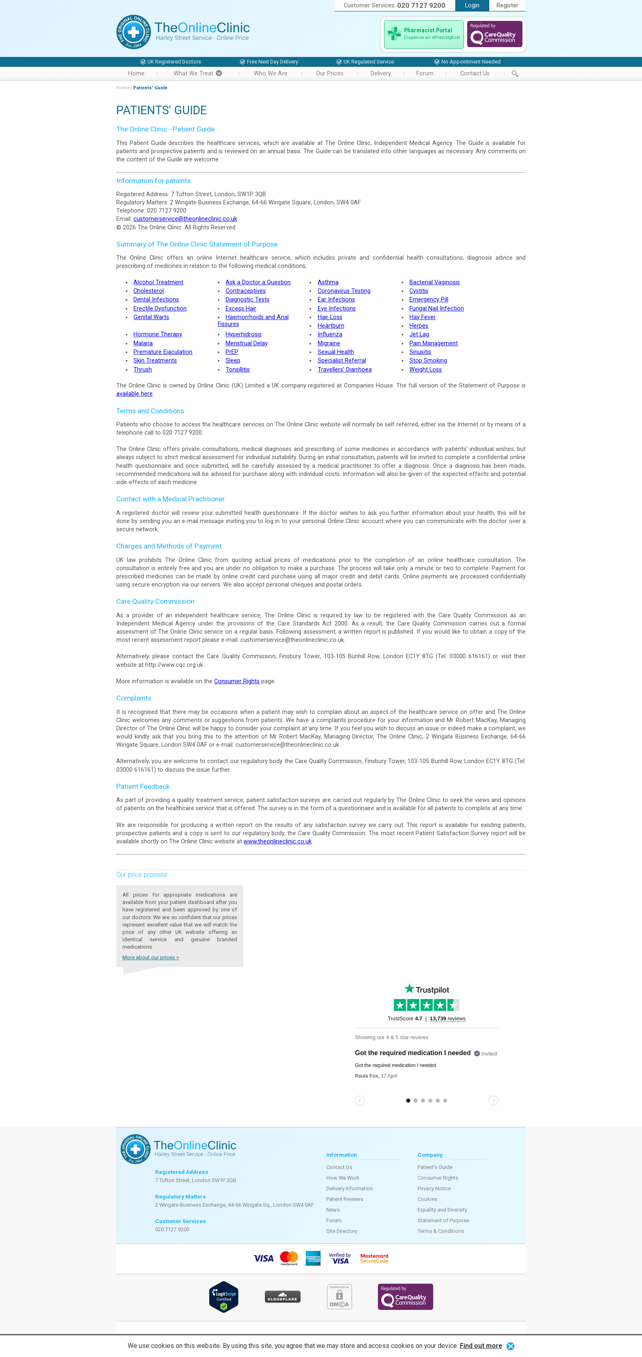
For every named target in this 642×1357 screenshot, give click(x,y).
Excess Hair (241, 308)
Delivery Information (349, 1188)
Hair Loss (330, 317)
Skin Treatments (155, 360)
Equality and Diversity (442, 1210)
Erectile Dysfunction (160, 308)
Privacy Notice (434, 1188)
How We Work (342, 1178)
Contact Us (475, 73)
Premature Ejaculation (162, 352)
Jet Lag (419, 334)
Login (472, 5)
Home (136, 73)
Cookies (427, 1199)
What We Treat (198, 73)
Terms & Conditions (441, 1231)
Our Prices (330, 73)
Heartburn (331, 325)
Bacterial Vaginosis (434, 282)
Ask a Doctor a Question (258, 282)
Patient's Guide (435, 1167)
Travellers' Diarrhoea (345, 369)
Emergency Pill (428, 299)
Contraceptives (246, 291)
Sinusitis (420, 352)
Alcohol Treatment (158, 282)
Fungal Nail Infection (436, 308)
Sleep (233, 360)
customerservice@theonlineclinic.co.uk (185, 218)
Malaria (143, 343)
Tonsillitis (238, 369)
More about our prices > (150, 957)
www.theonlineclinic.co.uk (278, 841)
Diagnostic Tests (247, 299)
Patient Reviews (344, 1199)
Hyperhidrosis (244, 334)
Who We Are (270, 73)
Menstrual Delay (247, 343)
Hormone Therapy (157, 334)
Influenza (330, 334)
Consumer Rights (237, 681)
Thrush (142, 369)
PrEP (232, 352)
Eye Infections (337, 308)
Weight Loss (425, 369)
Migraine (329, 343)
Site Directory (341, 1231)
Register (507, 5)
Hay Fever (422, 317)
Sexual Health (336, 352)
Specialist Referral (342, 360)
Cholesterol (148, 291)
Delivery (381, 73)
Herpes (418, 325)
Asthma (328, 282)
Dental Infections (156, 299)
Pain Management (433, 343)
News (333, 1210)
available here (134, 393)
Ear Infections (336, 299)
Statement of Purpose (443, 1220)
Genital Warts (151, 317)
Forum (425, 73)
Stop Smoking (428, 360)
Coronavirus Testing (344, 291)
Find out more (481, 1346)
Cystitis (418, 291)
